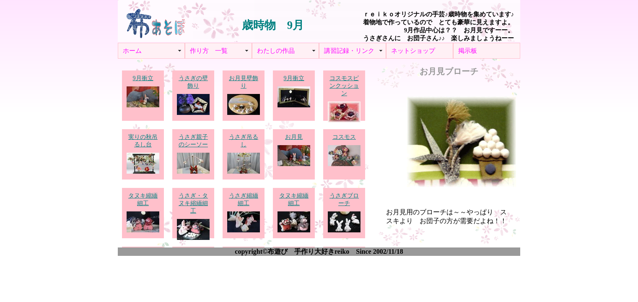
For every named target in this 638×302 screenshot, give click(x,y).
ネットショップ (413, 51)
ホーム (132, 51)
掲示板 (467, 51)
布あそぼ (155, 21)
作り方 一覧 (209, 51)
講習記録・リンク (349, 51)
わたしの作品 (276, 51)
